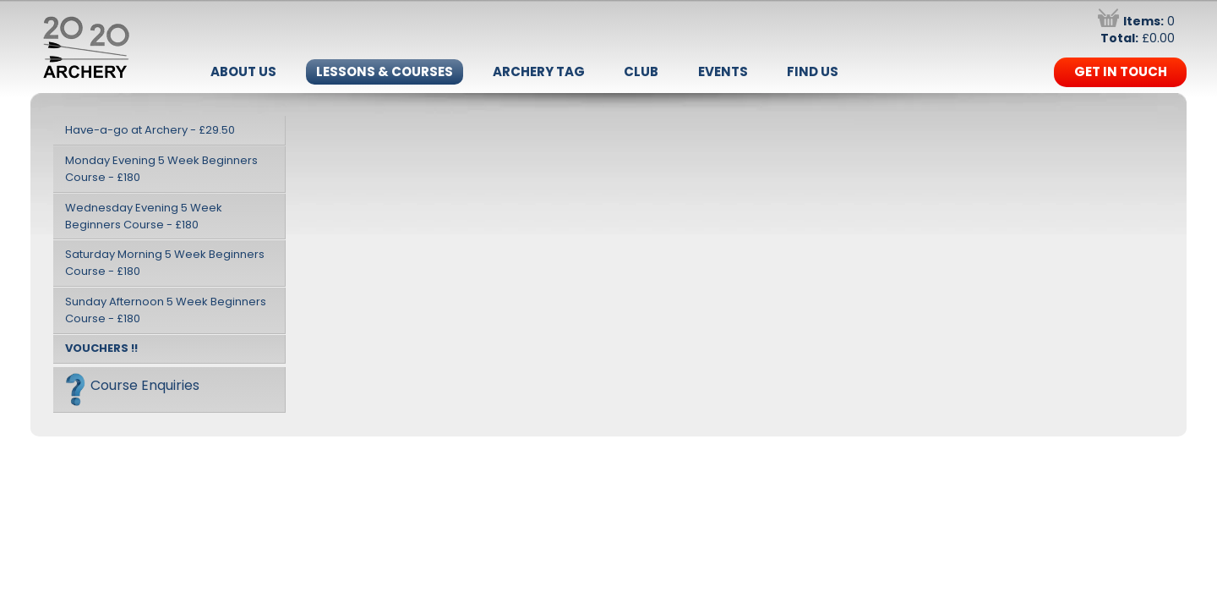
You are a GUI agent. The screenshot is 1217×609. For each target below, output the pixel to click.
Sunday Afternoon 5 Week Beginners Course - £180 (165, 310)
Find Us (812, 71)
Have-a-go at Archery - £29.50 (150, 130)
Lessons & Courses (384, 71)
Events (723, 71)
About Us (243, 71)
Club (641, 71)
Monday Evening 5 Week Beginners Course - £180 (161, 168)
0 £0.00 (1136, 30)
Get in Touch (1120, 71)
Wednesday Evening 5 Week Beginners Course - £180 (143, 216)
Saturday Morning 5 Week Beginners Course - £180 (165, 262)
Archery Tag (539, 71)
